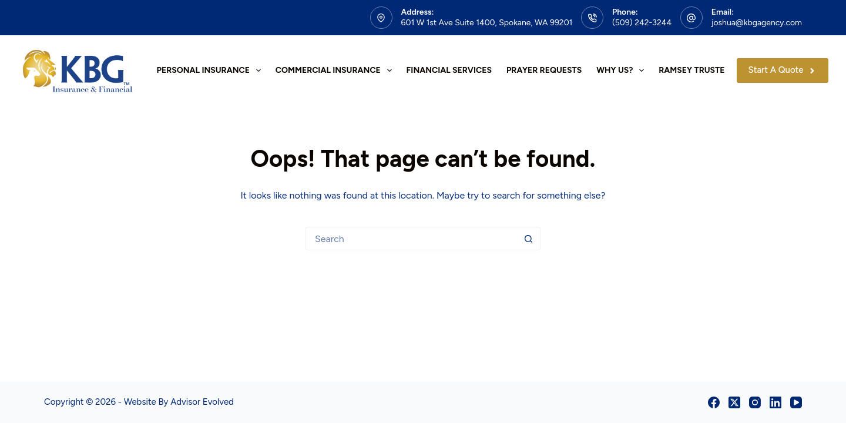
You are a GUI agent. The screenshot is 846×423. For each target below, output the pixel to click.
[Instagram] (755, 402)
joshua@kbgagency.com (756, 23)
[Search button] (528, 238)
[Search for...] (411, 238)
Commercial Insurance (336, 70)
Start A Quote (782, 70)
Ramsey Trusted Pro (704, 70)
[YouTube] (796, 402)
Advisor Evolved (202, 402)
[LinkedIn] (775, 402)
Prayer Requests (544, 70)
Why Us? (622, 70)
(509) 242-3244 (642, 23)
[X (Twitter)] (734, 402)
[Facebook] (714, 402)
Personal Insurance (211, 70)
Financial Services (449, 70)
